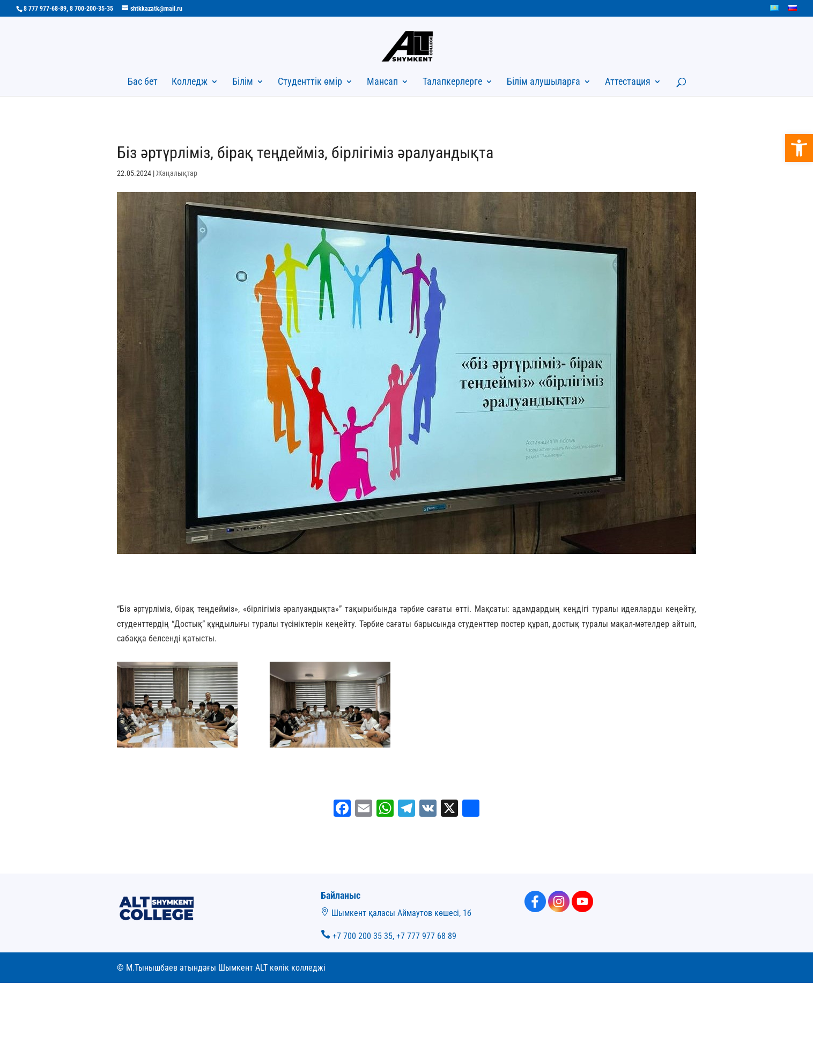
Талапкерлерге (452, 82)
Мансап (382, 82)
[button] (799, 148)
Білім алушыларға (543, 82)
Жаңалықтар (176, 173)
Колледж (190, 82)
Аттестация (628, 82)
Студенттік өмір (310, 82)
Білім (242, 82)
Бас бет (143, 82)
